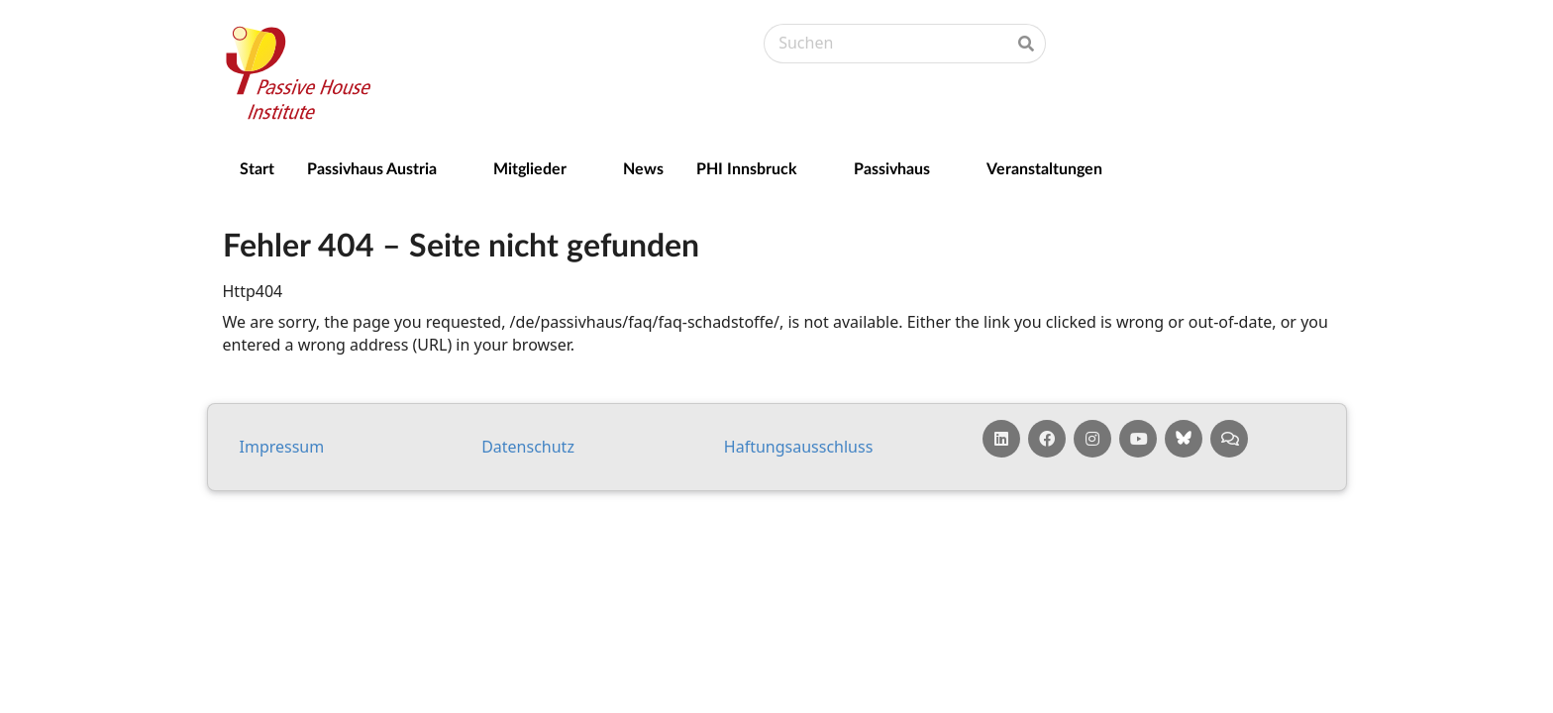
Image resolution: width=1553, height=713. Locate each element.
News (643, 167)
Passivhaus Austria (372, 167)
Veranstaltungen (1044, 167)
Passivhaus (892, 167)
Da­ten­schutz (527, 447)
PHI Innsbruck (746, 167)
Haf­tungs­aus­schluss (799, 447)
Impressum (282, 447)
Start (257, 167)
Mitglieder (530, 167)
